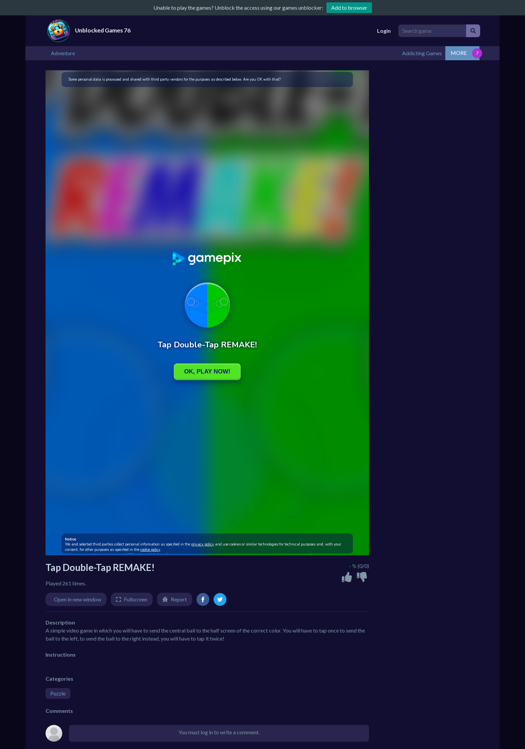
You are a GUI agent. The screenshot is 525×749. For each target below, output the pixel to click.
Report (179, 598)
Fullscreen (135, 598)
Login (384, 30)
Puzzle (58, 692)
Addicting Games (456, 53)
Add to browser (349, 7)
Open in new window (77, 598)
